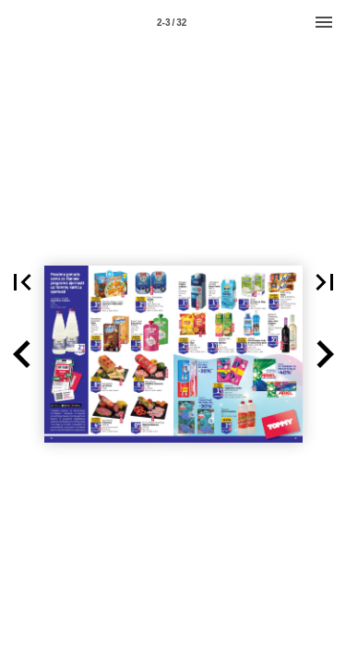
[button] (22, 354)
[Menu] (324, 22)
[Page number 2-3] (172, 22)
